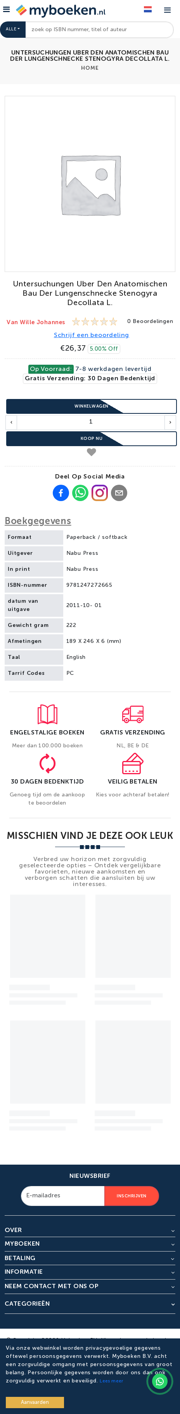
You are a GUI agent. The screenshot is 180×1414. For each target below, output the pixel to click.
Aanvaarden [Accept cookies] (35, 1402)
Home (90, 68)
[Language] (148, 10)
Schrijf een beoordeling (91, 335)
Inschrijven (132, 1196)
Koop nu (92, 438)
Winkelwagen (91, 406)
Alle (11, 29)
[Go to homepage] (59, 10)
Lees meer (111, 1381)
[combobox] (99, 29)
